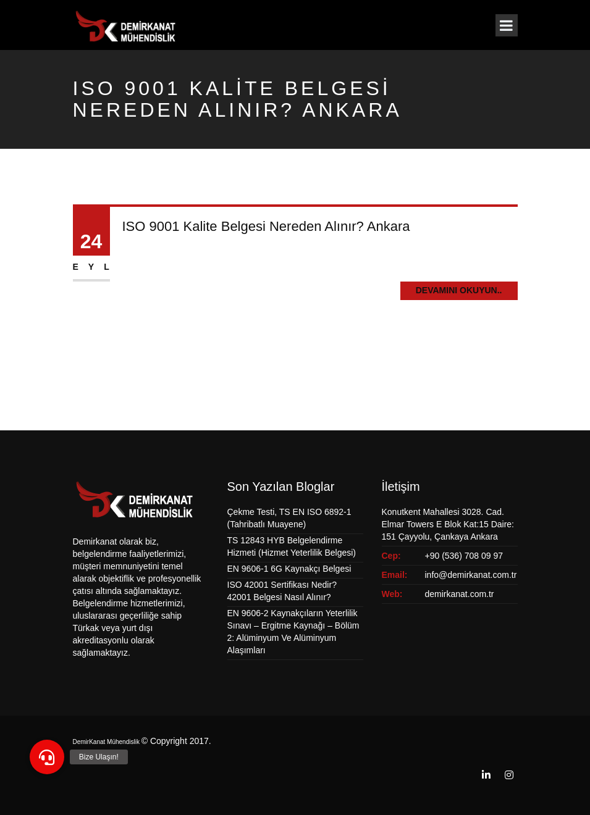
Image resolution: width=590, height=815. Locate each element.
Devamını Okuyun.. (459, 290)
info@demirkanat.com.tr (471, 575)
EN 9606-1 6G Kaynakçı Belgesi (289, 569)
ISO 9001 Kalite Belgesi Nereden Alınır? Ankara (266, 226)
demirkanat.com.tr (459, 594)
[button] (47, 757)
